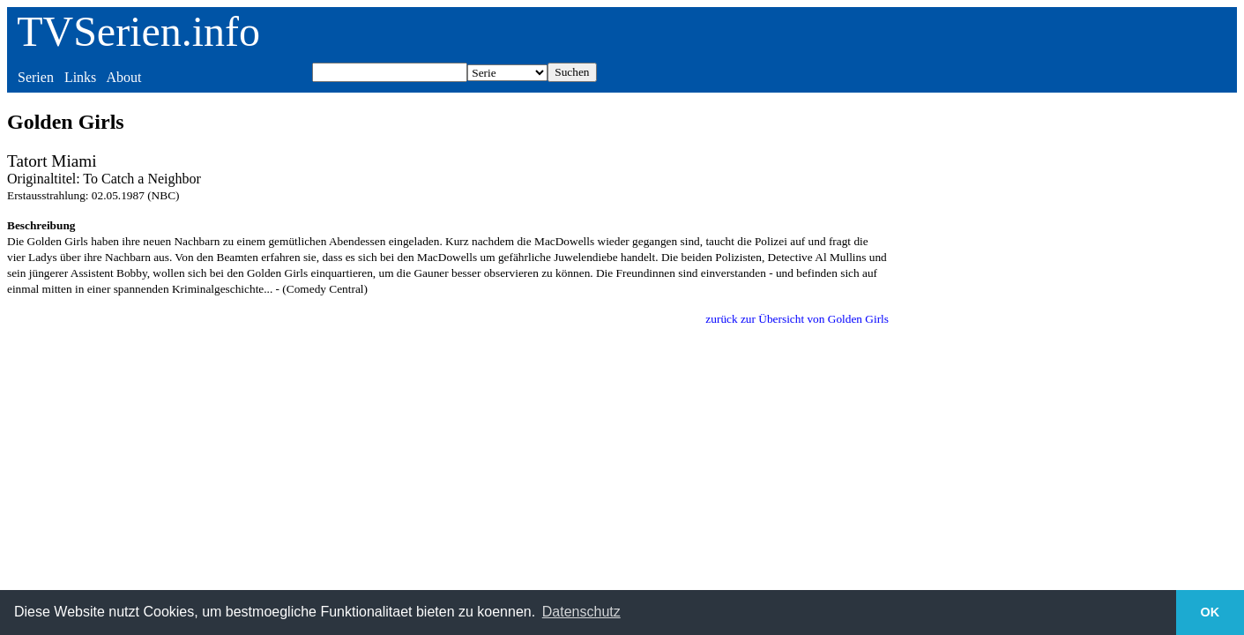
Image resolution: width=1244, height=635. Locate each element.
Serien (36, 77)
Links (80, 77)
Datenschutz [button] (581, 611)
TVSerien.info (138, 31)
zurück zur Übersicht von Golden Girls (797, 318)
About (123, 77)
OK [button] (1210, 612)
